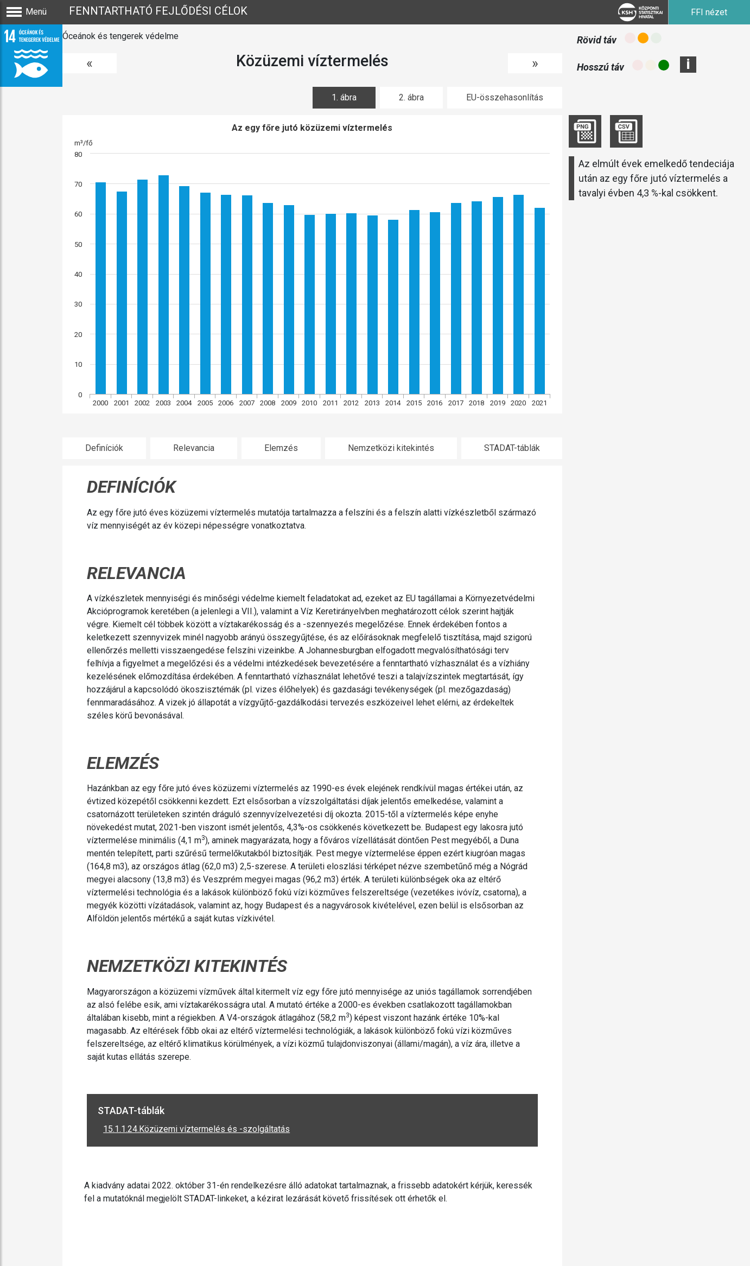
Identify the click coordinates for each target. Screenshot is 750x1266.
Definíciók (104, 448)
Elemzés (281, 448)
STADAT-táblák (512, 448)
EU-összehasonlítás (504, 97)
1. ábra (344, 97)
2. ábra (411, 97)
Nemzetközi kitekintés (391, 448)
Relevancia (193, 448)
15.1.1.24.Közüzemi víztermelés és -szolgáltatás (196, 1129)
